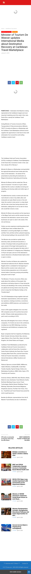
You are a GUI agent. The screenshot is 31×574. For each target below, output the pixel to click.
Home (2, 28)
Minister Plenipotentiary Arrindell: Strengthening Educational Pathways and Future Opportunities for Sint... (20, 512)
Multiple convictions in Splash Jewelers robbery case (20, 453)
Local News (15, 31)
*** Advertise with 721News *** (12, 563)
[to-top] (29, 571)
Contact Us (25, 563)
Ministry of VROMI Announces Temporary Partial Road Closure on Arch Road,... (19, 496)
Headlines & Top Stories (11, 28)
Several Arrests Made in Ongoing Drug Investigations (19, 526)
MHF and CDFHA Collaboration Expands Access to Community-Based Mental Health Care (20, 467)
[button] (3, 2)
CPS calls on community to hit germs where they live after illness (7, 438)
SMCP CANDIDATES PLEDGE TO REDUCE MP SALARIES (23, 438)
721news (14, 457)
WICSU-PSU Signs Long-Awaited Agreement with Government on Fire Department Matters (20, 481)
